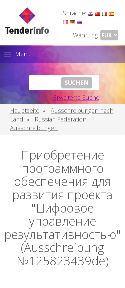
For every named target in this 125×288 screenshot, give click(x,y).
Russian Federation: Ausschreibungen (48, 123)
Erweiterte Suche (76, 97)
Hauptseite (24, 110)
